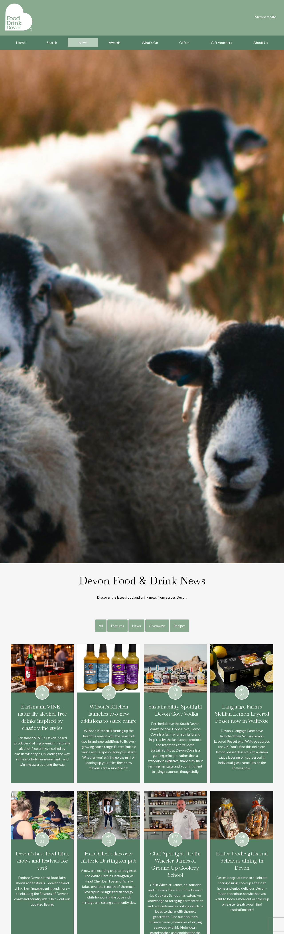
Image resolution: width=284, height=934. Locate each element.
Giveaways (157, 625)
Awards (114, 42)
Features (117, 625)
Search (52, 42)
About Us (260, 42)
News (83, 42)
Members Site (265, 17)
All (101, 625)
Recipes (179, 625)
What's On (150, 42)
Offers (184, 42)
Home (21, 42)
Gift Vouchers (221, 42)
